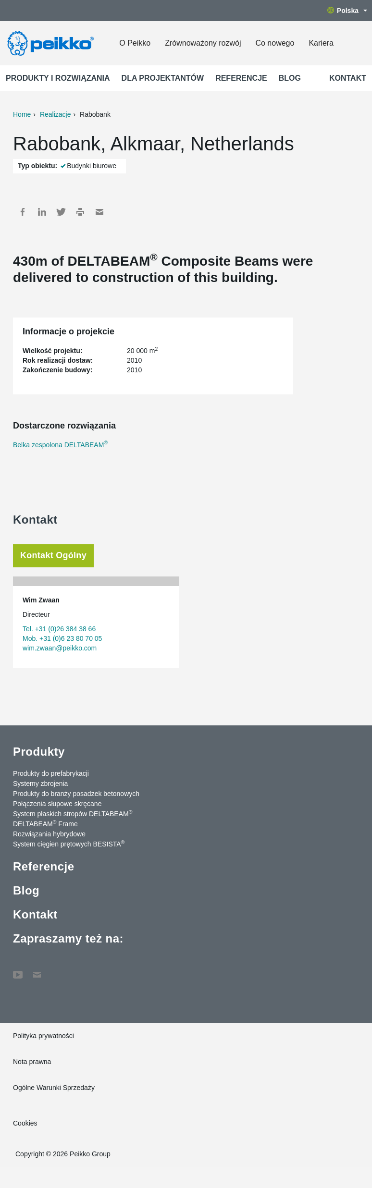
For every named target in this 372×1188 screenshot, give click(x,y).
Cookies (25, 1123)
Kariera (321, 43)
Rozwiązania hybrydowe (49, 834)
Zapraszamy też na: (68, 938)
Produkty (39, 751)
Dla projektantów (163, 78)
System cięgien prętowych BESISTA (68, 843)
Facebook (22, 212)
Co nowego (274, 43)
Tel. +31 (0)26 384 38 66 (59, 629)
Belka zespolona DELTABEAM (60, 445)
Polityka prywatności (43, 1036)
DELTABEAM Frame (45, 823)
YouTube (18, 970)
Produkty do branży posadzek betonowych (76, 793)
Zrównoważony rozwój (203, 43)
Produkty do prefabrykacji (51, 773)
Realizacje (55, 114)
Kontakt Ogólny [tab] (53, 555)
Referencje (241, 78)
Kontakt (347, 78)
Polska (347, 10)
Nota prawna (32, 1062)
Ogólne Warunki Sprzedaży (54, 1087)
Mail (99, 212)
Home (22, 114)
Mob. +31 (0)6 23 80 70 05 (62, 638)
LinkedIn (42, 212)
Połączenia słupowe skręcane (57, 804)
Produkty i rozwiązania (58, 78)
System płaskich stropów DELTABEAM (72, 813)
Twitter (61, 212)
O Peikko (134, 43)
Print (80, 212)
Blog (290, 78)
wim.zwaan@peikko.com (60, 648)
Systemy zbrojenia (40, 783)
